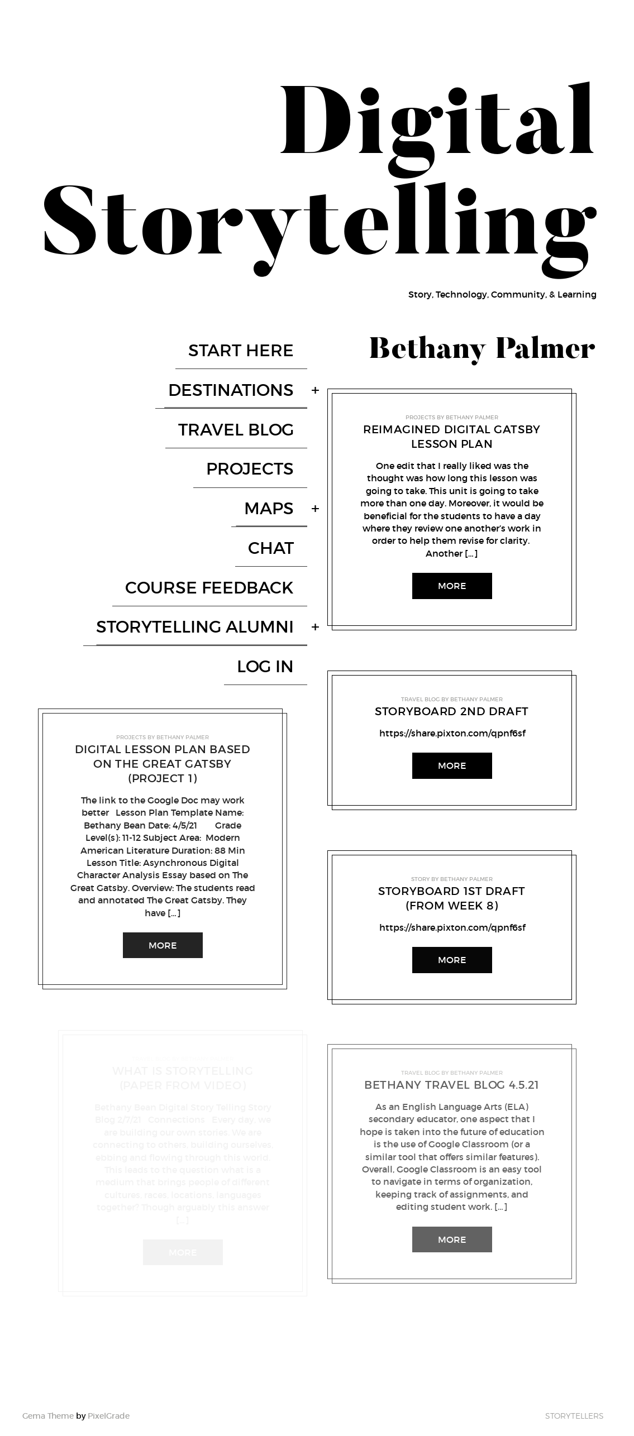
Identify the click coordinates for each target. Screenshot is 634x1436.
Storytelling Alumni (208, 511)
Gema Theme (48, 1403)
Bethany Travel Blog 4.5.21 (451, 1085)
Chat (284, 463)
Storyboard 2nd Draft (452, 711)
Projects (263, 415)
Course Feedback (223, 487)
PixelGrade (109, 1403)
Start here (254, 343)
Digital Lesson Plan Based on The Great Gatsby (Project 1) (162, 625)
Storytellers (574, 1403)
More (162, 806)
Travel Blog (249, 391)
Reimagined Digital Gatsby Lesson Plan (452, 437)
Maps (282, 439)
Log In (278, 535)
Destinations (244, 367)
